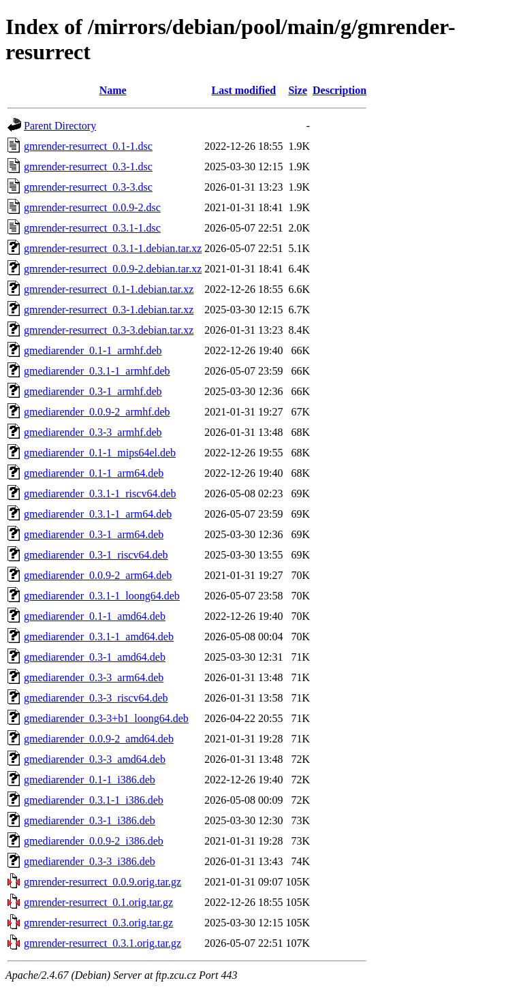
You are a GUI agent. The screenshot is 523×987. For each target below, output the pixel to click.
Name (113, 90)
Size (297, 90)
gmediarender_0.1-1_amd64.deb (94, 616)
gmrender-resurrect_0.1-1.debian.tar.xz (108, 289)
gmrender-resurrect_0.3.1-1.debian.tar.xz (113, 248)
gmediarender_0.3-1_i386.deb (89, 820)
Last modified (244, 90)
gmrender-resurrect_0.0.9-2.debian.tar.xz (113, 269)
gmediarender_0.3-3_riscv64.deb (96, 698)
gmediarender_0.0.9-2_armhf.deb (97, 412)
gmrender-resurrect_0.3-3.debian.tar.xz (108, 330)
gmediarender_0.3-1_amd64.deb (94, 657)
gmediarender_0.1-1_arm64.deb (93, 473)
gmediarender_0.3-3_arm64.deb (93, 677)
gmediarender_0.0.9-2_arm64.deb (98, 575)
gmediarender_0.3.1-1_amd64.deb (99, 636)
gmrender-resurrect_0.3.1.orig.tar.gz (102, 943)
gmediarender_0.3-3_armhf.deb (93, 432)
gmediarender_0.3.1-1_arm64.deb (98, 514)
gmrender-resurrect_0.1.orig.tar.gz (98, 902)
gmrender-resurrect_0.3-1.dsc (88, 166)
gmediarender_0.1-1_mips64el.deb (100, 452)
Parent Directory (60, 125)
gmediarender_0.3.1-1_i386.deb (93, 800)
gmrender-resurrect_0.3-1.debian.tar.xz (108, 309)
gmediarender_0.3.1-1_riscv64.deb (100, 493)
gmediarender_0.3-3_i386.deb (89, 861)
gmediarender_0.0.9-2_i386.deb (93, 841)
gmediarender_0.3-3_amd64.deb (94, 759)
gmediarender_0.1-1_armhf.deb (93, 350)
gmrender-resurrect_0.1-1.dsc (88, 146)
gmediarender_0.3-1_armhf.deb (93, 391)
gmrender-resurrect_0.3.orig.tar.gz (98, 922)
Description (339, 90)
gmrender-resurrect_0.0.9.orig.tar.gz (102, 882)
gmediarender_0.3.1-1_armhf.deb (97, 371)
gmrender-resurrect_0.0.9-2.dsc (92, 207)
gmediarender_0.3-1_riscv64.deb (96, 555)
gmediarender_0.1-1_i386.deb (89, 779)
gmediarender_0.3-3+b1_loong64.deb (106, 718)
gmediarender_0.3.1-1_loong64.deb (102, 595)
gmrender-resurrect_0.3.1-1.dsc (92, 228)
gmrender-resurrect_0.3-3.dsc (88, 187)
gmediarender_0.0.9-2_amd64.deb (99, 739)
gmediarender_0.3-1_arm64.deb (93, 534)
